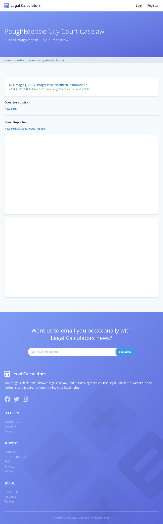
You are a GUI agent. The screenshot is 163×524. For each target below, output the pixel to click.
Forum (9, 431)
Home (7, 60)
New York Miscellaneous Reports (25, 128)
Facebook (11, 492)
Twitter (9, 501)
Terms (8, 471)
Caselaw (19, 60)
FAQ (7, 461)
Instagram (11, 496)
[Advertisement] (81, 174)
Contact (9, 452)
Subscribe (125, 351)
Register (153, 5)
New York (10, 108)
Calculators (12, 422)
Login (139, 5)
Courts (31, 60)
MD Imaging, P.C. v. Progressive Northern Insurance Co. (48, 85)
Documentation (15, 457)
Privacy (9, 466)
